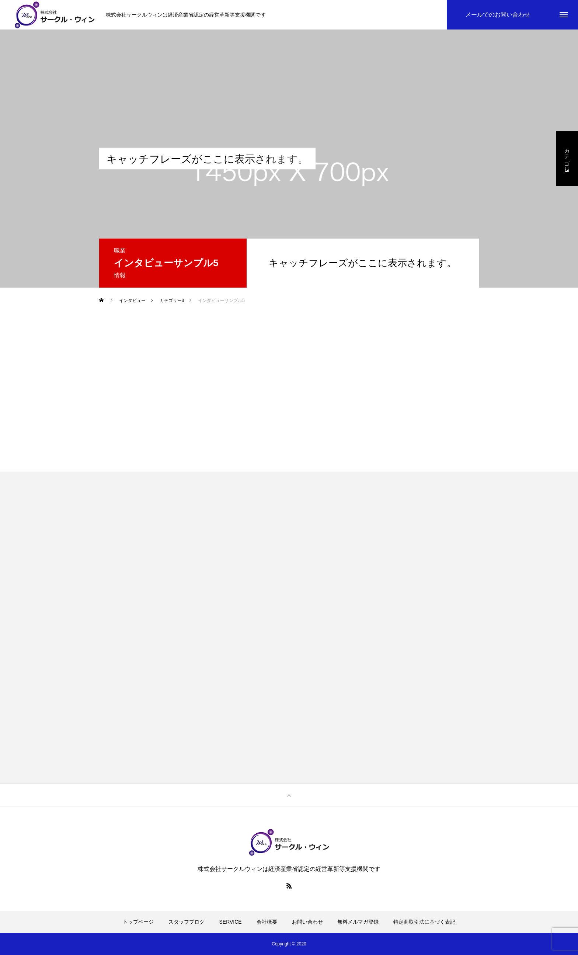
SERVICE (230, 922)
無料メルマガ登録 (358, 922)
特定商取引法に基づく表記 (424, 922)
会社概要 (267, 922)
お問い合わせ (307, 922)
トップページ (138, 922)
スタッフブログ (186, 922)
